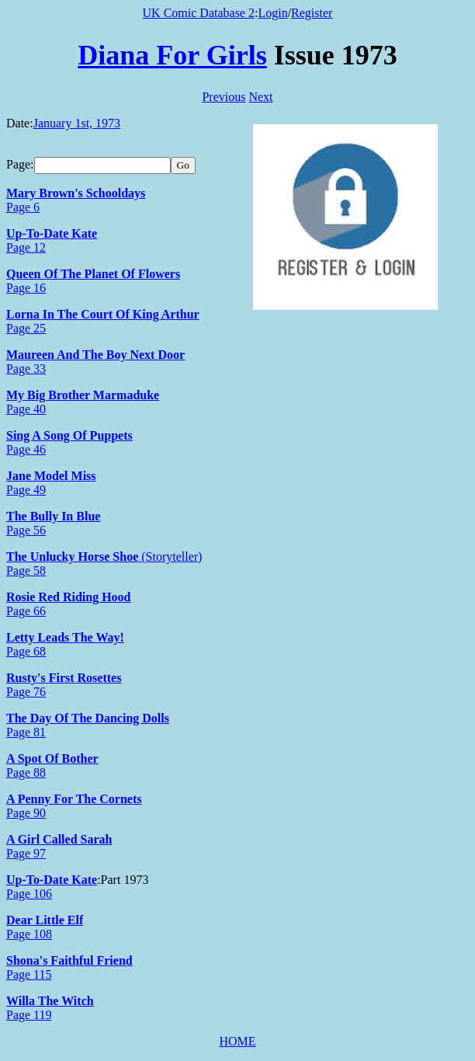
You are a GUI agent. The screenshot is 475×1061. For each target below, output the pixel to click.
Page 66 (26, 610)
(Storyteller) (170, 556)
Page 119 (29, 1014)
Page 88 (26, 772)
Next (260, 96)
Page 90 (26, 812)
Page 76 (26, 691)
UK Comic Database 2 (199, 12)
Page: (20, 164)
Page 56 (26, 530)
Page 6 (23, 207)
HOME (237, 1041)
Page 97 (26, 853)
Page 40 (26, 409)
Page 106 (29, 893)
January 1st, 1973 (76, 123)
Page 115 (29, 974)
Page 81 (26, 732)
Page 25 (26, 328)
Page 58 (26, 570)
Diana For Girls (172, 55)
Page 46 (26, 449)
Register (311, 12)
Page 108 (29, 934)
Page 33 (26, 368)
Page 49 (26, 489)
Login (272, 12)
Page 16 (26, 287)
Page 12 (26, 247)
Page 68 (26, 651)
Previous (223, 96)
